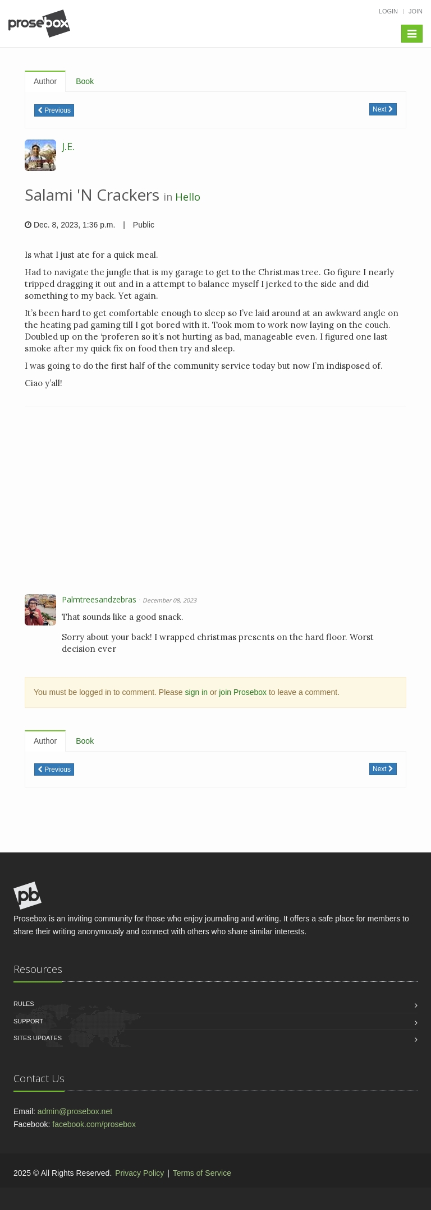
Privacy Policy (139, 1173)
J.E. (68, 146)
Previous (54, 110)
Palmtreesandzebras (99, 599)
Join (416, 11)
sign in (196, 692)
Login (388, 11)
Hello (187, 196)
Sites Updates (37, 1038)
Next (383, 109)
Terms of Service (202, 1173)
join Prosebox (243, 692)
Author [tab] (45, 81)
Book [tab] (85, 81)
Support (28, 1021)
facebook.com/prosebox (94, 1124)
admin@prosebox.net (75, 1111)
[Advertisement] (215, 501)
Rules (23, 1003)
